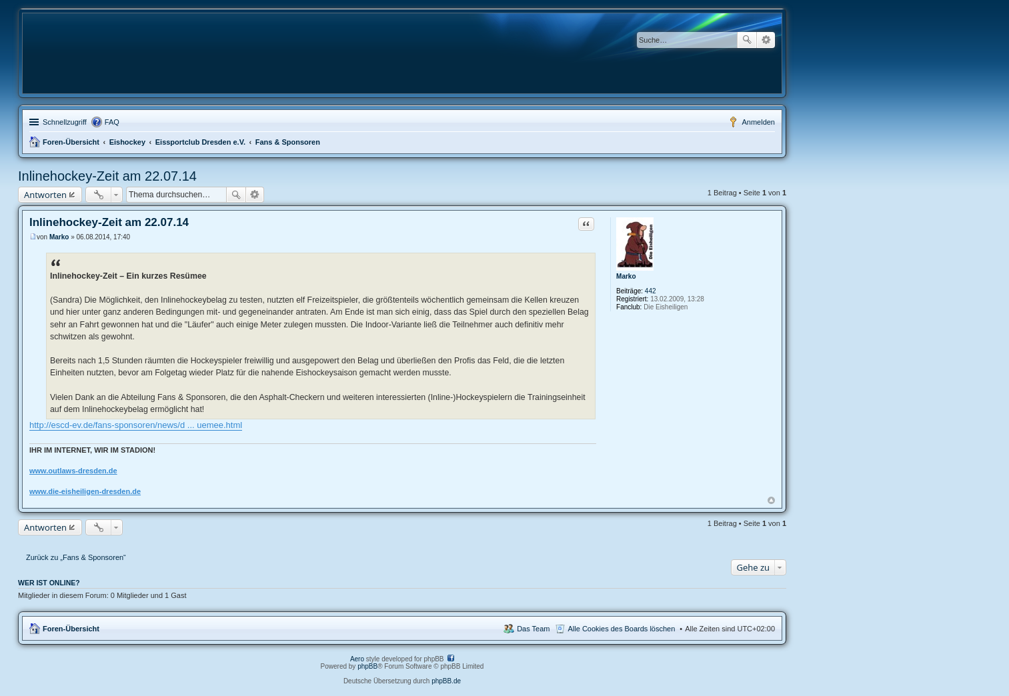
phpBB (367, 666)
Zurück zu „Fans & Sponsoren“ (76, 557)
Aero (357, 659)
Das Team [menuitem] (533, 629)
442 (650, 291)
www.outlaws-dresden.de (73, 471)
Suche (747, 40)
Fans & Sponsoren (287, 142)
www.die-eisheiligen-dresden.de (85, 491)
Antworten (45, 195)
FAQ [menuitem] (112, 122)
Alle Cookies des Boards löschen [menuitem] (622, 629)
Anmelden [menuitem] (758, 122)
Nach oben (771, 500)
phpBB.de (446, 681)
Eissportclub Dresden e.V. (200, 142)
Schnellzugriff (65, 122)
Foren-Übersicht (71, 142)
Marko (626, 276)
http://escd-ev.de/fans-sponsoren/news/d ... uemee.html (135, 425)
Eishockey (127, 142)
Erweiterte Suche (766, 40)
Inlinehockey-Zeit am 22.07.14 (107, 176)
